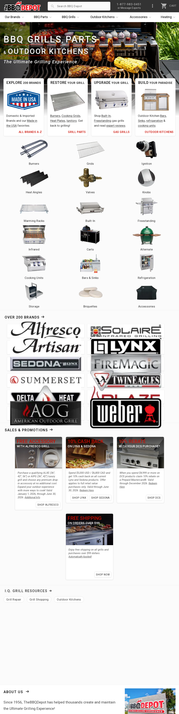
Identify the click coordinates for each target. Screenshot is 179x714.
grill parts (51, 593)
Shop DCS (158, 351)
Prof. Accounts (14, 684)
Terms (65, 689)
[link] (146, 627)
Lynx (77, 599)
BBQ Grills (32, 39)
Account (67, 659)
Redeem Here (101, 340)
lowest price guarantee (43, 577)
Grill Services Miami (75, 674)
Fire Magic (91, 599)
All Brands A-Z (30, 132)
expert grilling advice (35, 571)
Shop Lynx (81, 351)
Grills (71, 17)
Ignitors (71, 120)
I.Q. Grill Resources (26, 444)
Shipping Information (76, 669)
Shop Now (104, 427)
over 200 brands (126, 593)
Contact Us (12, 689)
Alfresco (65, 599)
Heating (169, 17)
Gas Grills (121, 132)
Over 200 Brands (22, 236)
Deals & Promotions (18, 669)
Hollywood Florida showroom (125, 608)
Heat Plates (57, 120)
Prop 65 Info (70, 679)
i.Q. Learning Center (18, 664)
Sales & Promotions (26, 283)
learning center (69, 608)
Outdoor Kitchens (48, 51)
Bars (163, 116)
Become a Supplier (17, 679)
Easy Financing (14, 674)
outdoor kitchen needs (85, 593)
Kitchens (105, 17)
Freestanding (102, 120)
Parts (43, 17)
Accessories (141, 17)
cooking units (147, 125)
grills (37, 593)
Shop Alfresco (46, 358)
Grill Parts (77, 132)
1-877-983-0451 (131, 665)
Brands (15, 17)
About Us (13, 545)
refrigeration (154, 120)
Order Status (70, 653)
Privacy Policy (70, 684)
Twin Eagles (118, 599)
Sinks (141, 120)
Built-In (106, 116)
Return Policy (70, 664)
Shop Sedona (102, 351)
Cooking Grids (71, 116)
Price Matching (14, 659)
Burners (55, 116)
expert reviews (115, 125)
